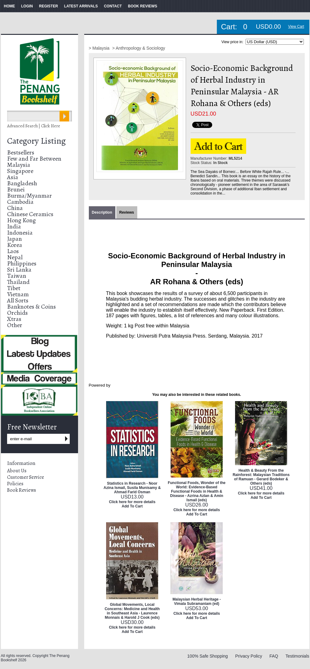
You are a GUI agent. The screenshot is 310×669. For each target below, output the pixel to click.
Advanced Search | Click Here (33, 126)
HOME (9, 6)
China (15, 208)
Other (14, 325)
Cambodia (20, 202)
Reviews (126, 212)
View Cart (296, 26)
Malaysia (18, 165)
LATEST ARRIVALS (81, 6)
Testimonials (297, 656)
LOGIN (27, 6)
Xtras (14, 319)
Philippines (21, 263)
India (14, 226)
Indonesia (20, 232)
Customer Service (25, 477)
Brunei (16, 189)
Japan (14, 239)
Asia (12, 177)
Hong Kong (21, 220)
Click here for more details (132, 502)
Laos (13, 251)
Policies (15, 483)
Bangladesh (22, 183)
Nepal (15, 257)
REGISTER (48, 6)
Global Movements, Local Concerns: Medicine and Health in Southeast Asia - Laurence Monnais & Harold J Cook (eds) (132, 611)
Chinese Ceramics (30, 214)
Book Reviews (21, 490)
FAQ (274, 656)
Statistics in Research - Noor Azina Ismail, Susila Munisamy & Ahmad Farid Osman (132, 487)
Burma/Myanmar (29, 195)
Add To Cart (132, 506)
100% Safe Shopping (207, 656)
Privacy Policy (248, 656)
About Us (17, 470)
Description (102, 212)
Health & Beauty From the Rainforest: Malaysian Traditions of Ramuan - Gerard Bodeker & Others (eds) (261, 477)
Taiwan (16, 276)
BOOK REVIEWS (142, 6)
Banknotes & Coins (31, 306)
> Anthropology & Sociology (138, 48)
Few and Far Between (34, 158)
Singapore (20, 171)
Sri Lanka (19, 269)
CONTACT (113, 6)
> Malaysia (100, 48)
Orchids (17, 313)
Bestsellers (20, 152)
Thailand (18, 282)
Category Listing (36, 141)
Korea (14, 245)
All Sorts (17, 300)
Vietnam (18, 294)
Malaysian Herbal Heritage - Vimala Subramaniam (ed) (196, 601)
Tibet (13, 288)
